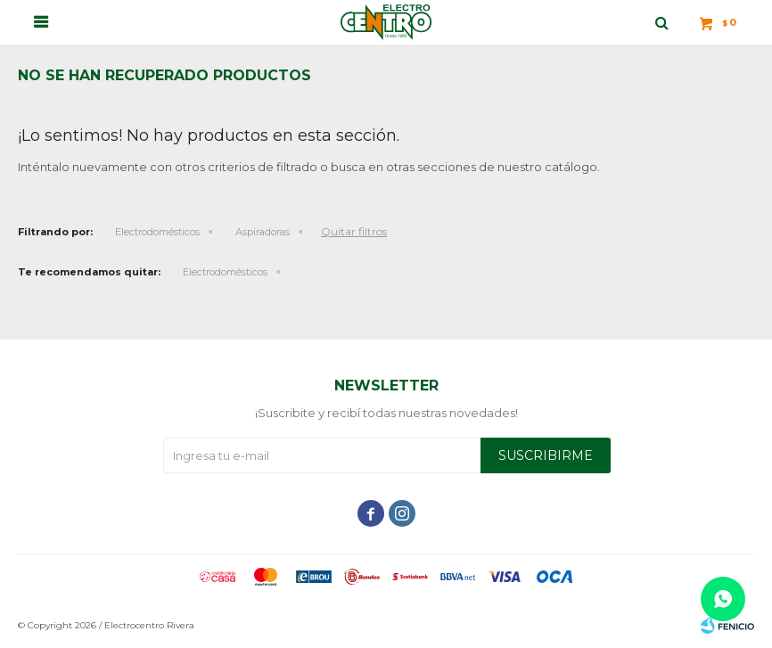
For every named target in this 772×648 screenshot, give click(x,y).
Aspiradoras (262, 232)
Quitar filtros (354, 231)
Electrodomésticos (157, 232)
